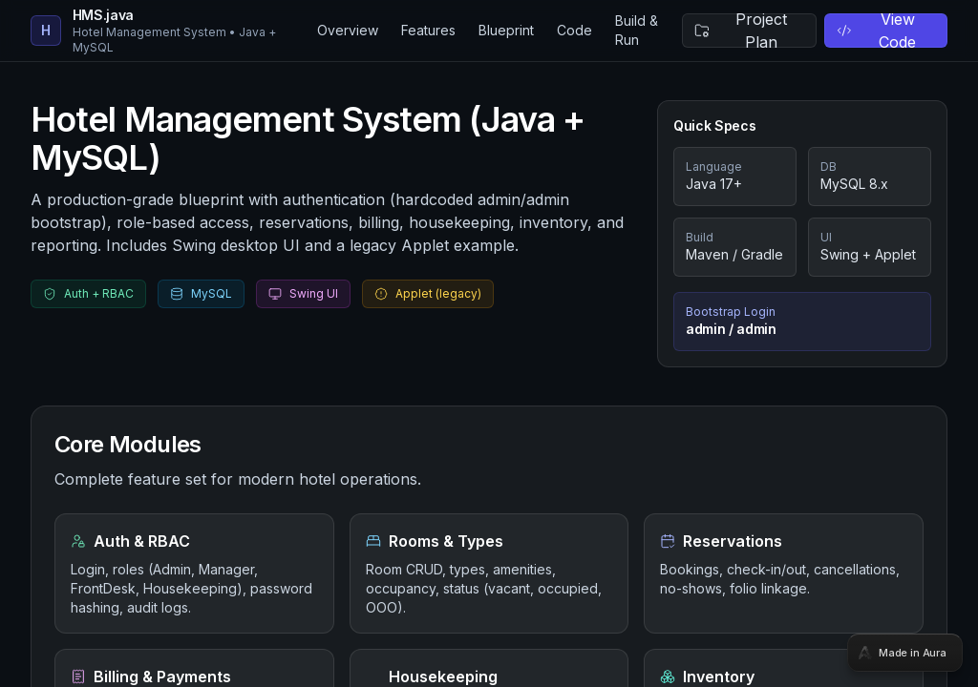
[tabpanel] (489, 343)
